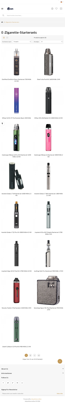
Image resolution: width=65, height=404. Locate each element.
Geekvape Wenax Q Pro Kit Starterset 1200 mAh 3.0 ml (16, 156)
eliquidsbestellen (36, 399)
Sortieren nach (6, 41)
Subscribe (60, 393)
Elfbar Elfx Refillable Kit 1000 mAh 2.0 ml (48, 118)
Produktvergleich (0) (40, 37)
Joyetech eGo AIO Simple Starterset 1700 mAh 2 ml (48, 233)
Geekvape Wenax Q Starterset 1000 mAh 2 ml (48, 156)
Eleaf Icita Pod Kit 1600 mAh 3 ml (48, 79)
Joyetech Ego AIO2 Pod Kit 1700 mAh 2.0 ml (16, 271)
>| (38, 355)
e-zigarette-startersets (11, 22)
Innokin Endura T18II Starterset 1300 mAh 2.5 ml (48, 194)
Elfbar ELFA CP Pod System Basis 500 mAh (16, 118)
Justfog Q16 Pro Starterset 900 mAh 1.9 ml (48, 271)
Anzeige (36, 41)
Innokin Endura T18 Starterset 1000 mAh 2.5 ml (16, 194)
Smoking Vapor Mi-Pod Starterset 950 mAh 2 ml (48, 309)
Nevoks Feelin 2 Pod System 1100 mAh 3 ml (16, 308)
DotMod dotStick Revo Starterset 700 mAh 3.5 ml (16, 80)
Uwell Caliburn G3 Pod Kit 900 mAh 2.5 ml (16, 346)
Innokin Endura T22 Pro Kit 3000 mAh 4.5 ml (16, 232)
